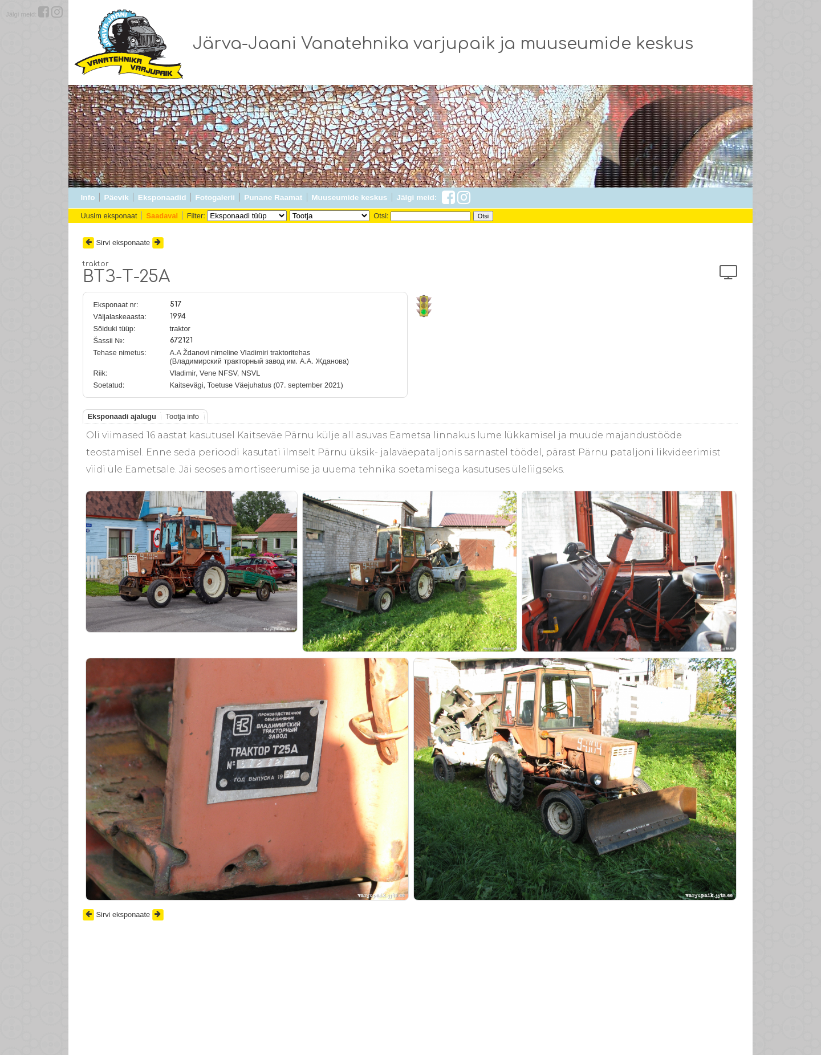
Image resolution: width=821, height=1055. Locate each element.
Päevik (116, 197)
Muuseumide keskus (349, 197)
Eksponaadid (162, 197)
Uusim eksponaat (109, 215)
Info (88, 197)
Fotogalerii (215, 197)
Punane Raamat (273, 197)
